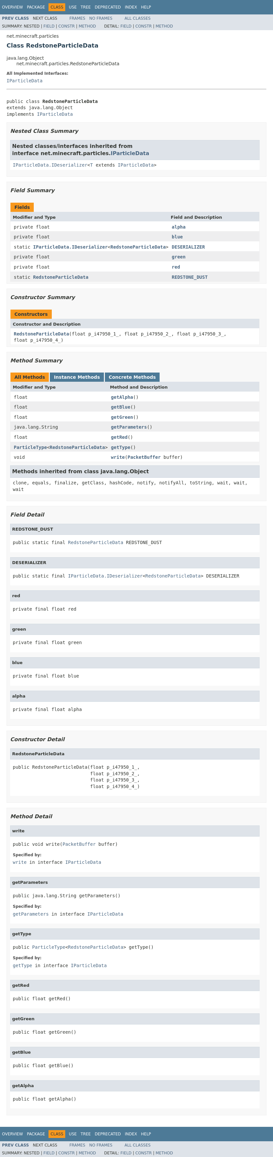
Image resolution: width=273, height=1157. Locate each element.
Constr (66, 26)
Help (146, 7)
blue (177, 236)
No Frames (100, 18)
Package (36, 7)
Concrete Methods (132, 377)
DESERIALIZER (188, 247)
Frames (77, 18)
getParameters (129, 427)
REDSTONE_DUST (190, 277)
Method (87, 26)
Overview (12, 7)
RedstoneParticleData (138, 247)
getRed (119, 437)
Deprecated (108, 7)
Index (131, 7)
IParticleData (25, 80)
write (118, 457)
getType (120, 447)
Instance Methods (77, 377)
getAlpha (122, 397)
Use (73, 7)
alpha (178, 227)
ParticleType (30, 447)
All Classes (137, 18)
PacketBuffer (144, 457)
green (178, 256)
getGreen (122, 417)
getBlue (120, 407)
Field (48, 26)
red (176, 267)
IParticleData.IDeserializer (50, 165)
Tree (86, 7)
